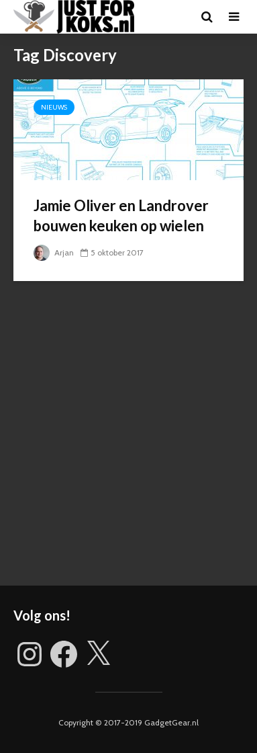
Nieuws (54, 107)
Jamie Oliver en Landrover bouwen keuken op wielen (121, 215)
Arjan (54, 252)
